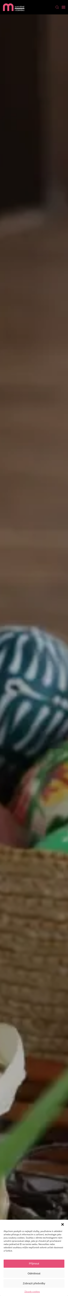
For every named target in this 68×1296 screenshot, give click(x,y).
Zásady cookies (32, 1291)
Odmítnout (34, 1273)
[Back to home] (13, 7)
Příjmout (34, 1263)
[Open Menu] (63, 7)
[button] (62, 1224)
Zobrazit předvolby (34, 1283)
